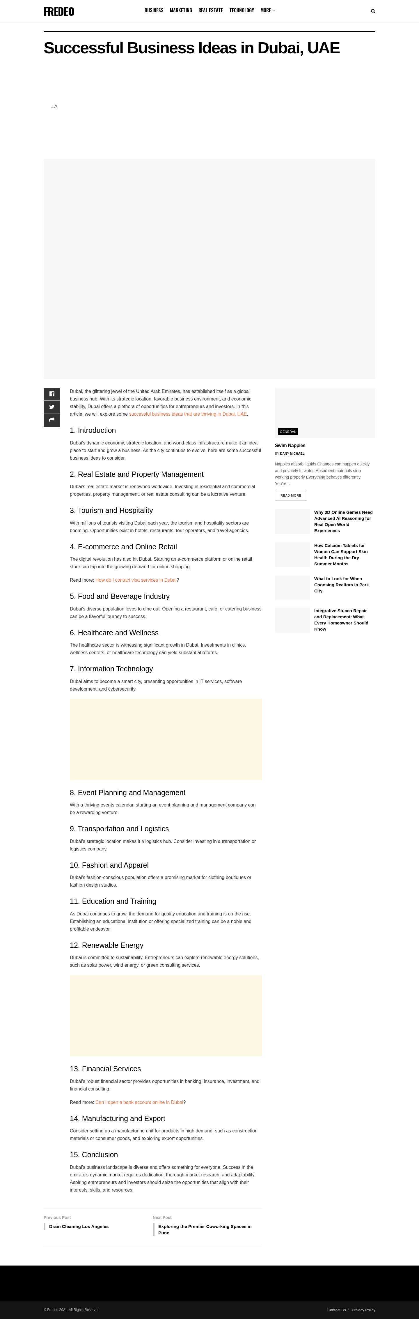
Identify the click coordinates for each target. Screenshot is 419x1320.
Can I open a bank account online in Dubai (139, 1102)
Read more (290, 495)
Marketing (181, 10)
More (265, 10)
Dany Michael (292, 453)
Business (154, 10)
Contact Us (336, 1310)
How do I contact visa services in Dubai (135, 580)
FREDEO (59, 11)
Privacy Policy (363, 1310)
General (288, 431)
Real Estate (210, 10)
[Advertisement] (218, 107)
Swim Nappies (290, 445)
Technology (241, 10)
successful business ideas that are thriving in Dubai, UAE (188, 414)
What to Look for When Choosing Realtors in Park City (341, 584)
